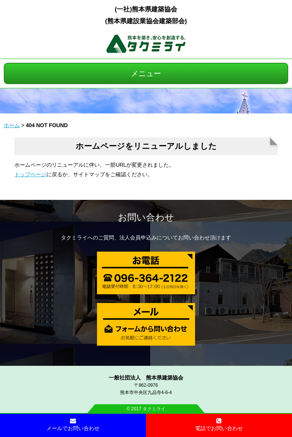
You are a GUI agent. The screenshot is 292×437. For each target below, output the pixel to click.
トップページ (30, 174)
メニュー (146, 73)
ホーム (12, 125)
